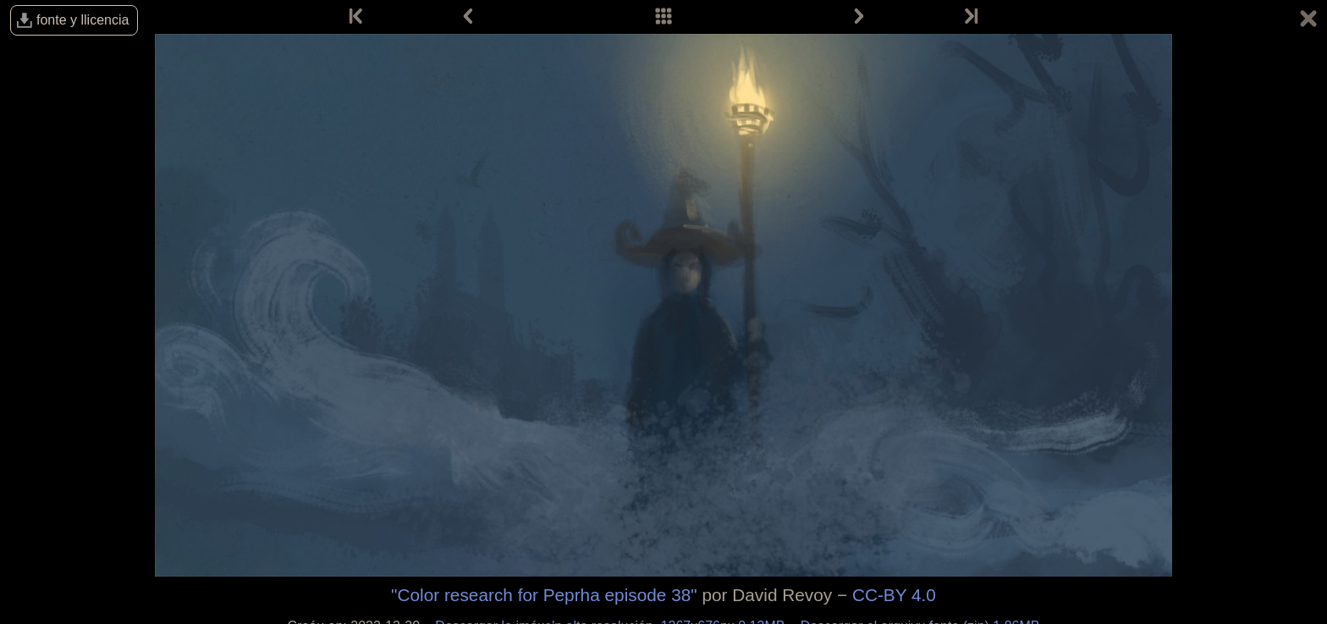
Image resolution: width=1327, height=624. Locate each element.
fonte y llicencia (82, 20)
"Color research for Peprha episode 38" (544, 595)
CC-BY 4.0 (894, 595)
